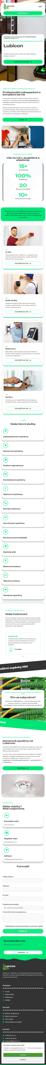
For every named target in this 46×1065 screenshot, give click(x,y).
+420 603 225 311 (9, 825)
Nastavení (23, 1059)
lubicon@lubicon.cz (10, 842)
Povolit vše (23, 1055)
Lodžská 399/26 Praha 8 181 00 (13, 859)
